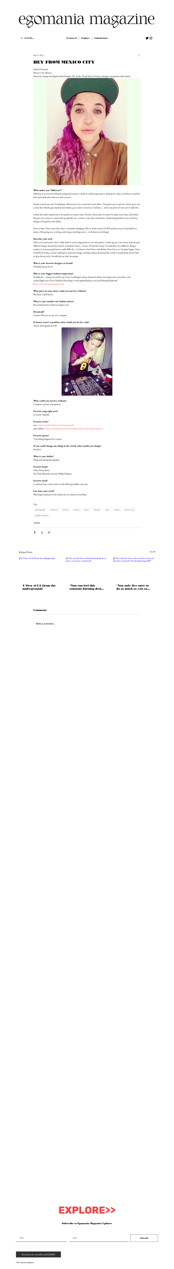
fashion (66, 509)
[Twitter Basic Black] (147, 38)
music (86, 509)
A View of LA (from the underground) (39, 587)
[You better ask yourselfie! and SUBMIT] (38, 1254)
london (76, 509)
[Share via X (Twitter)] (41, 532)
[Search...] (30, 38)
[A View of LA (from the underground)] (40, 569)
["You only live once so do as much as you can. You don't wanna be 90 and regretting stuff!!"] (134, 569)
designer (97, 509)
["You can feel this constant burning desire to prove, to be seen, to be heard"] (87, 569)
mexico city (129, 509)
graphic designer (41, 515)
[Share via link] (49, 532)
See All (152, 551)
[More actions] (139, 55)
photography (40, 509)
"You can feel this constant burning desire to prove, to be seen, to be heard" (86, 587)
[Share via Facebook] (34, 532)
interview (54, 509)
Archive (37, 522)
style (107, 509)
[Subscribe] (144, 1238)
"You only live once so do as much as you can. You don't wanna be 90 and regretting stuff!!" (133, 587)
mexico (117, 509)
